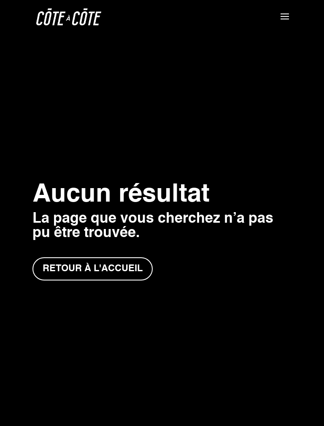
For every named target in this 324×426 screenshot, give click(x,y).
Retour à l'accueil (93, 268)
